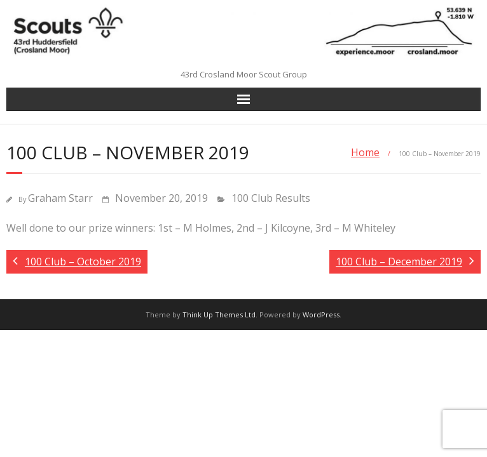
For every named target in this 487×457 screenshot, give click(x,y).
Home (365, 152)
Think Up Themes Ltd (219, 314)
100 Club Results (270, 198)
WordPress (321, 314)
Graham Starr (60, 198)
